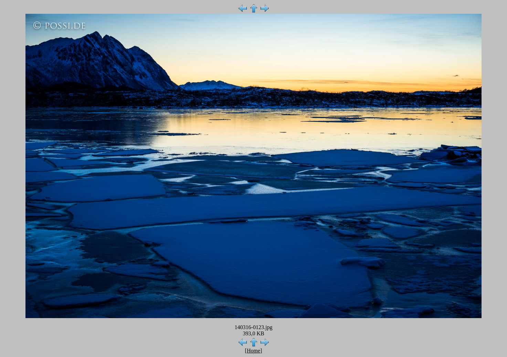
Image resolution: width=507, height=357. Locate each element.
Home (253, 351)
